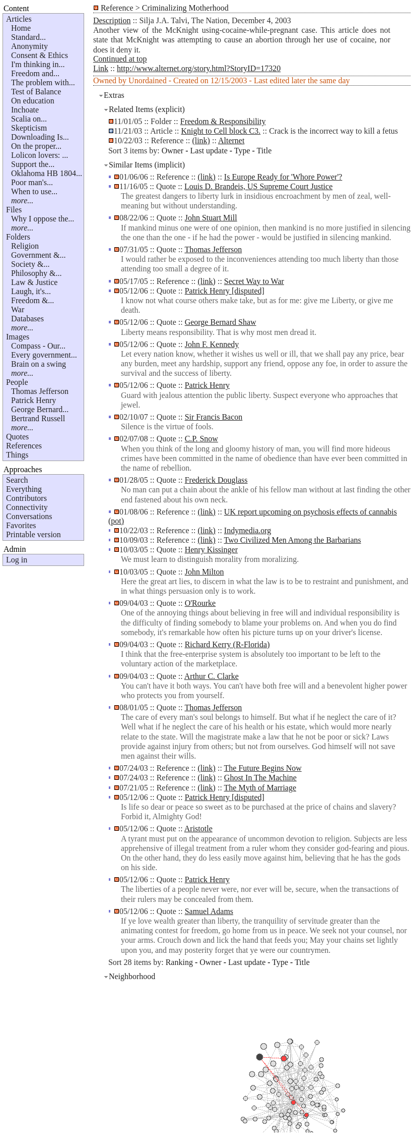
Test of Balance (36, 91)
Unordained (147, 80)
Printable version (33, 534)
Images (17, 336)
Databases (27, 318)
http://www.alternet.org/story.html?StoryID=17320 (199, 68)
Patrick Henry (33, 400)
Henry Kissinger (211, 549)
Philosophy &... (36, 273)
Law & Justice (34, 282)
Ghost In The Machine (260, 777)
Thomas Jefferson (39, 391)
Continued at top (120, 58)
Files (14, 209)
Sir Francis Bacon (214, 417)
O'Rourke (200, 603)
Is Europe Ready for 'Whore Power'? (283, 177)
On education (32, 100)
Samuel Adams (209, 911)
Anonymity (29, 46)
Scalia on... (29, 119)
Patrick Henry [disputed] (224, 291)
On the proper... (36, 146)
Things (17, 454)
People (17, 382)
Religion (25, 246)
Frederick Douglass (216, 480)
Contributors (26, 498)
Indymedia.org (247, 530)
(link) (201, 140)
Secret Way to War (254, 281)
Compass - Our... (38, 345)
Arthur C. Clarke (211, 676)
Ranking (179, 962)
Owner (173, 150)
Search (17, 480)
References (24, 445)
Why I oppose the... (42, 218)
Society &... (30, 264)
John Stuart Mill (211, 217)
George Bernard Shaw (220, 322)
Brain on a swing (38, 364)
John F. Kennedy (212, 344)
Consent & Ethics (39, 55)
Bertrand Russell (38, 418)
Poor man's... (32, 182)
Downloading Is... (40, 137)
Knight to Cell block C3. (221, 131)
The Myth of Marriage (260, 787)
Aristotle (198, 828)
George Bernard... (39, 409)
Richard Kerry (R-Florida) (227, 644)
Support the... (32, 164)
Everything (24, 489)
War (17, 309)
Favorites (21, 525)
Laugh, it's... (31, 291)
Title (264, 150)
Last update (209, 150)
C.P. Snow (201, 438)
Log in (16, 559)
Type (242, 150)
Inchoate (25, 109)
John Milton (204, 571)
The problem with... (43, 82)
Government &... (38, 255)
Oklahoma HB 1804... (46, 173)
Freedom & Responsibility (223, 121)
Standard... (28, 37)
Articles (19, 19)
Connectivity (27, 507)
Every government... (44, 355)
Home (21, 28)
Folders (18, 237)
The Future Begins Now (263, 768)
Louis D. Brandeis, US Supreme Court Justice (258, 186)
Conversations (29, 516)
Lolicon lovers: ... (39, 155)
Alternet (231, 140)
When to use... (34, 191)
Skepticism (29, 128)
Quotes (17, 436)
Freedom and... (35, 73)
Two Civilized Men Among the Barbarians (292, 540)
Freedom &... (32, 300)
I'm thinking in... (37, 64)
